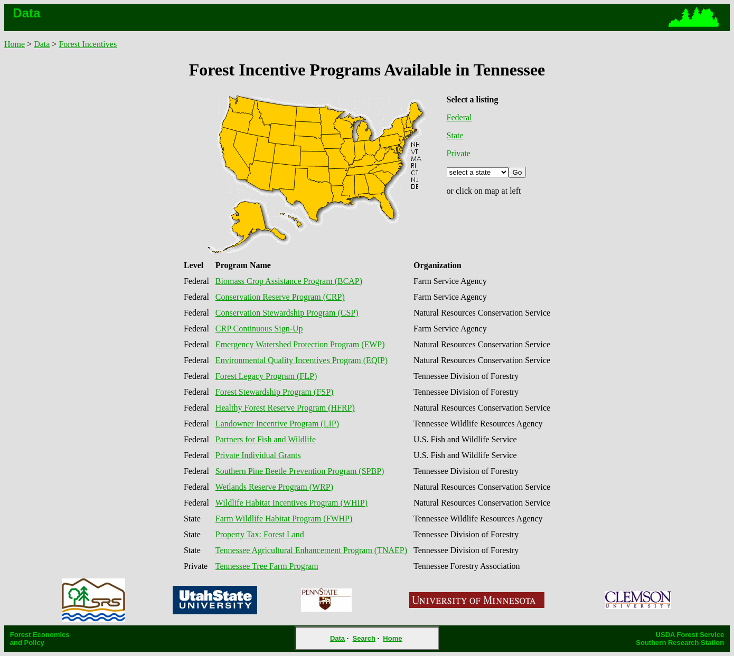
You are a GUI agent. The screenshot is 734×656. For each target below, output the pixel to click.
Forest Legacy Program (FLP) (266, 376)
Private (458, 153)
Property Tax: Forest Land (259, 534)
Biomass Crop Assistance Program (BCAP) (288, 281)
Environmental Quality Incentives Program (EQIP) (301, 360)
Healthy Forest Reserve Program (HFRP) (285, 407)
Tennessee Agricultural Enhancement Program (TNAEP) (311, 550)
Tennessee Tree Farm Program (266, 566)
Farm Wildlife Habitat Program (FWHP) (283, 518)
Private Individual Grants (258, 455)
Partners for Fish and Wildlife (265, 439)
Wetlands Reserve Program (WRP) (274, 486)
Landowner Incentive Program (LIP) (277, 423)
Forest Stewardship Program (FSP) (274, 391)
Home (14, 44)
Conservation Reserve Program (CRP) (280, 296)
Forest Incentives (88, 44)
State (455, 135)
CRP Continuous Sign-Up (259, 328)
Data (42, 44)
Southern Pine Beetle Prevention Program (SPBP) (299, 471)
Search (364, 638)
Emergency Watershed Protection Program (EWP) (300, 344)
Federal (459, 117)
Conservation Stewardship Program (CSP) (287, 312)
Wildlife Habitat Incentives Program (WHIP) (291, 502)
